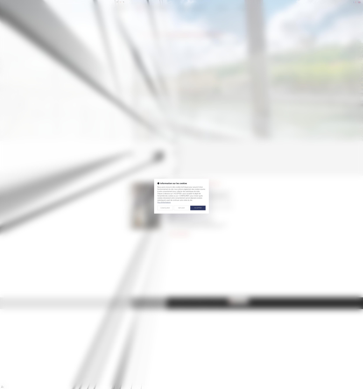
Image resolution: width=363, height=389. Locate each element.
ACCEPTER (197, 208)
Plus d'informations (164, 202)
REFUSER (181, 208)
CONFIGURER (165, 208)
